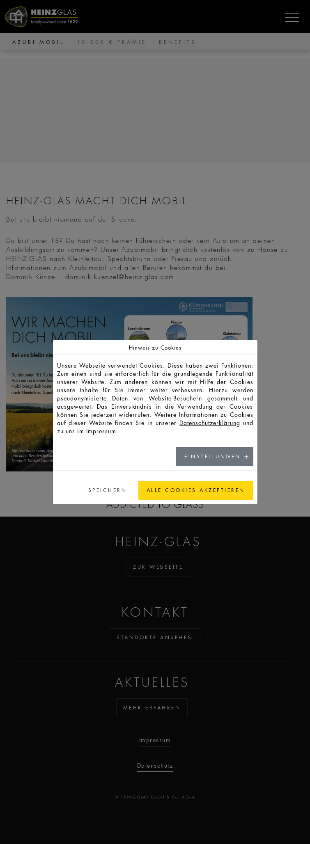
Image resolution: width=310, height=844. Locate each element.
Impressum (101, 431)
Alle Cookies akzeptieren (196, 490)
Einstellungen (212, 456)
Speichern (107, 490)
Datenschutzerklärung (209, 423)
